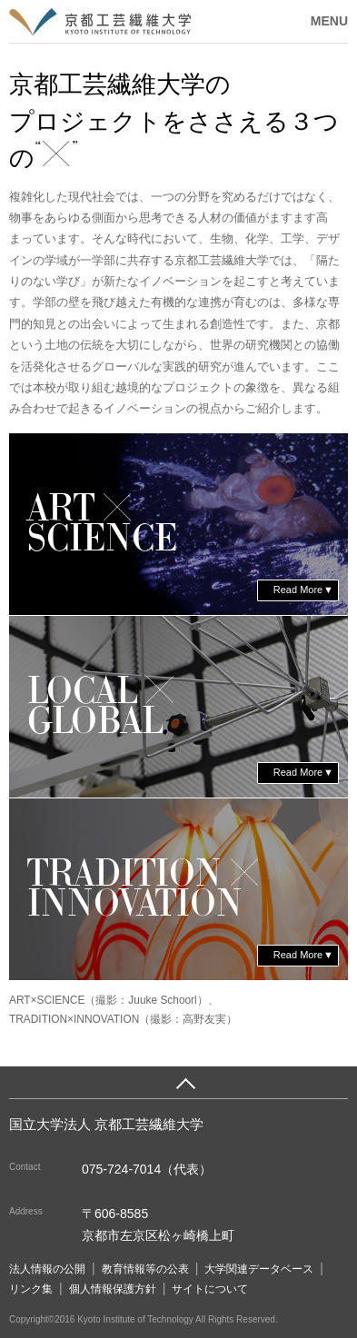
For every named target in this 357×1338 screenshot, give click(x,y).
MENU (329, 21)
